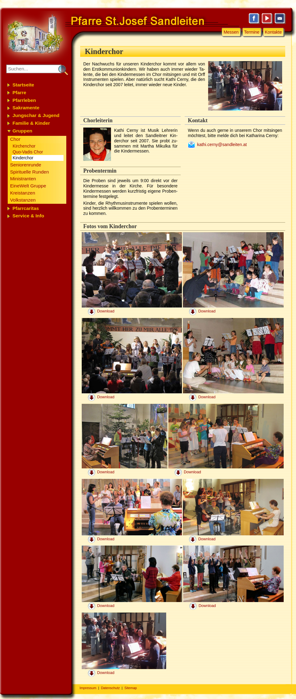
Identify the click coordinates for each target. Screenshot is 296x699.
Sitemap (131, 688)
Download (105, 311)
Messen (231, 32)
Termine (252, 32)
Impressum (88, 688)
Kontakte (273, 32)
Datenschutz (110, 688)
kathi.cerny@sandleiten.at (222, 144)
